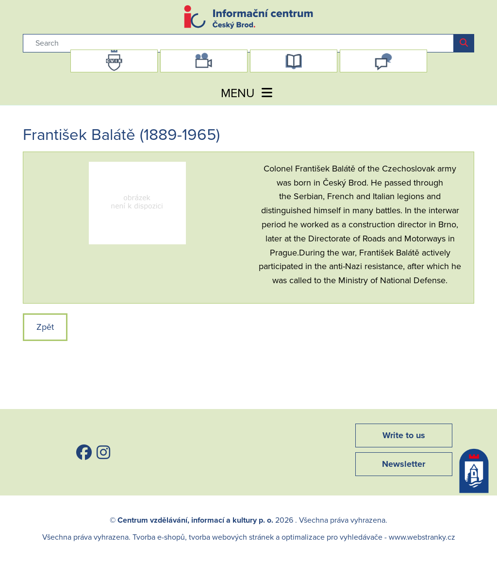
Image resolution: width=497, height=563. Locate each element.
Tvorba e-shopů (159, 537)
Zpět (45, 327)
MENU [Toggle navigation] (248, 93)
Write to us (403, 435)
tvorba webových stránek (231, 537)
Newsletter (403, 464)
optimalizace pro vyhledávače (332, 537)
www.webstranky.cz (422, 537)
